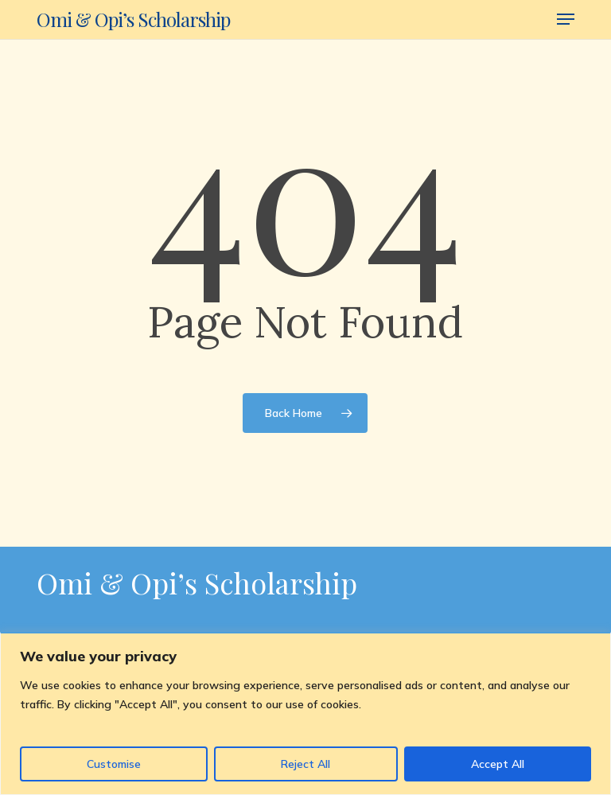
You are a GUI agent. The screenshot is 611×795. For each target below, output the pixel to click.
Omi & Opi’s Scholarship (133, 19)
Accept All (497, 764)
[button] (565, 19)
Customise (114, 764)
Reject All (305, 764)
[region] (305, 713)
